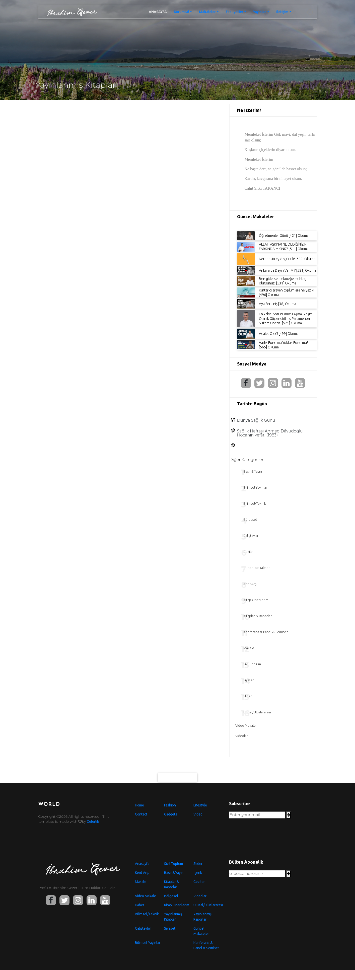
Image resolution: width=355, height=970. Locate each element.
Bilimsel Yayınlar (147, 943)
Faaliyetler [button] (234, 12)
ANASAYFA (159, 11)
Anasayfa (142, 864)
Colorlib (93, 821)
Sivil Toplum (173, 864)
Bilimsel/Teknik (147, 914)
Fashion (170, 805)
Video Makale (145, 896)
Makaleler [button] (207, 12)
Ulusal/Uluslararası (207, 905)
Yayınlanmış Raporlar (202, 916)
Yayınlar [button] (259, 12)
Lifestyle (200, 805)
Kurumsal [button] (181, 12)
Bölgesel (171, 896)
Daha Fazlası (177, 780)
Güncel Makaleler (201, 931)
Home (139, 805)
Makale (140, 882)
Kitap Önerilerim (176, 905)
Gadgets (170, 814)
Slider (197, 864)
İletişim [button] (282, 12)
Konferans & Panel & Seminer (206, 945)
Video (197, 814)
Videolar (199, 896)
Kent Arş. (142, 873)
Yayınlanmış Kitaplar (173, 916)
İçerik (197, 873)
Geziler (199, 882)
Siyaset (169, 928)
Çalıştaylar (143, 928)
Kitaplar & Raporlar (171, 884)
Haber (139, 905)
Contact (141, 814)
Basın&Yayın (173, 873)
